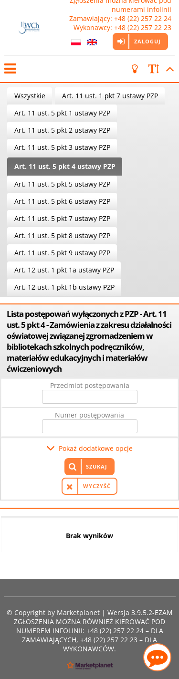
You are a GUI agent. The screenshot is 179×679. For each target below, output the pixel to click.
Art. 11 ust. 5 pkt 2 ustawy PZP (62, 130)
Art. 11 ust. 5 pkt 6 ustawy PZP (62, 201)
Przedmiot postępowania (89, 385)
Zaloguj (147, 41)
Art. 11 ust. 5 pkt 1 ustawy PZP (62, 112)
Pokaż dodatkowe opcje (96, 448)
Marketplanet (78, 612)
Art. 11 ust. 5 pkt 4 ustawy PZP (65, 166)
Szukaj (96, 466)
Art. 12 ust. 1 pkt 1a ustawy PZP (64, 269)
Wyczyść (97, 486)
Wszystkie (29, 95)
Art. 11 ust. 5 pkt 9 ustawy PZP (62, 252)
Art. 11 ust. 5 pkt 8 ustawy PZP (62, 235)
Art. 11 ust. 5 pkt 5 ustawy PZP (62, 183)
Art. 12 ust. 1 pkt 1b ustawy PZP (64, 287)
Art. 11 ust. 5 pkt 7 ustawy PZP (62, 218)
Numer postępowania (89, 414)
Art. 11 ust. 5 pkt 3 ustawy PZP (62, 147)
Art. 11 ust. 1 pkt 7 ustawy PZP (110, 95)
